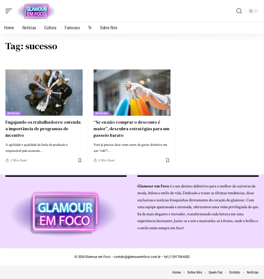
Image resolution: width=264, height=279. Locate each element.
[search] (239, 11)
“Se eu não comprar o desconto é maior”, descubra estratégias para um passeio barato (128, 128)
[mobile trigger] (10, 11)
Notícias (13, 113)
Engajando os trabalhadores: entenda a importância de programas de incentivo (43, 128)
